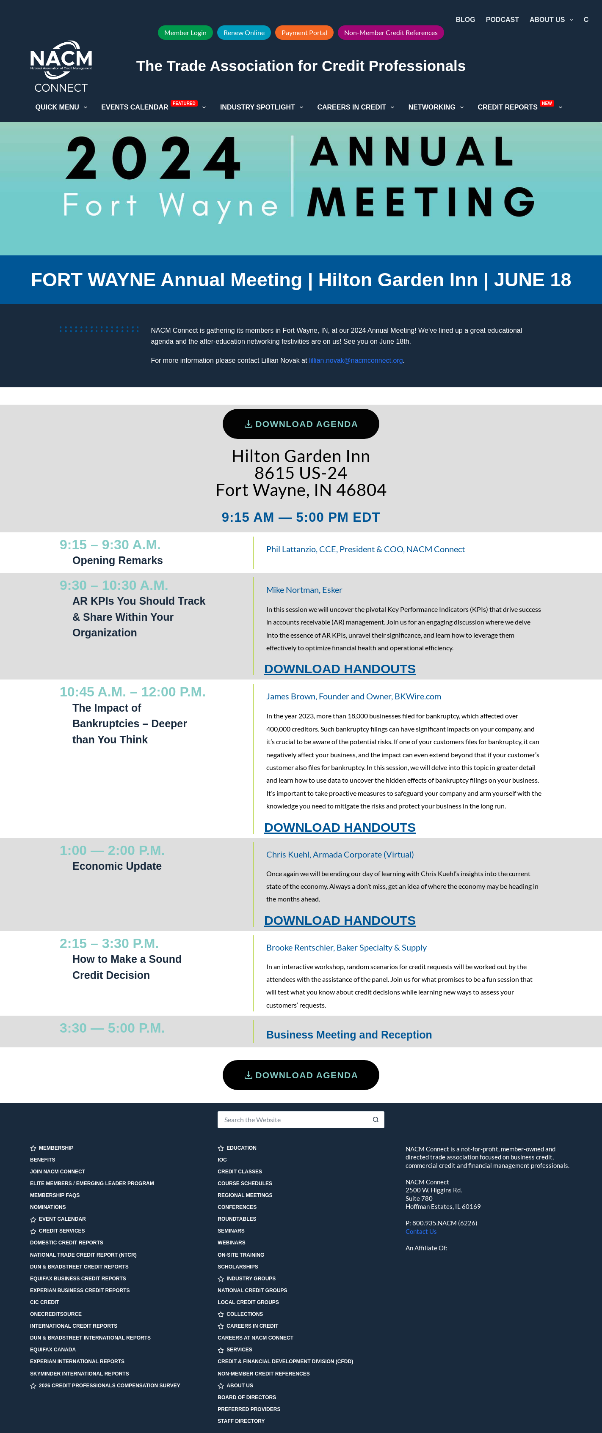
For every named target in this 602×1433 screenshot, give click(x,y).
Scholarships (238, 1267)
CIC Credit (44, 1302)
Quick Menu (63, 107)
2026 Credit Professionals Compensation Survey (105, 1386)
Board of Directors (247, 1397)
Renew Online (244, 32)
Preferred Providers (249, 1409)
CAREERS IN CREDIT (248, 1326)
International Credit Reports (73, 1326)
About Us (553, 20)
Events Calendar (155, 106)
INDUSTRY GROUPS (247, 1279)
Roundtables (237, 1219)
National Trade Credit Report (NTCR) (83, 1255)
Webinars (231, 1243)
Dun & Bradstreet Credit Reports (79, 1267)
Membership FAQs (55, 1195)
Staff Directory (241, 1421)
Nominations (48, 1207)
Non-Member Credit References (391, 32)
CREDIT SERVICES (57, 1231)
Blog (465, 19)
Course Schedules (245, 1183)
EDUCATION (237, 1148)
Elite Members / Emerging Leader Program (92, 1183)
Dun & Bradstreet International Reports (90, 1338)
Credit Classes (240, 1172)
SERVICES (235, 1350)
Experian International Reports (77, 1362)
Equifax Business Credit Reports (78, 1279)
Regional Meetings (245, 1195)
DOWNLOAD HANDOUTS (340, 669)
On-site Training (241, 1255)
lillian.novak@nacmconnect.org (356, 360)
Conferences (237, 1207)
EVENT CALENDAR (58, 1219)
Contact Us (421, 1231)
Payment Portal (304, 32)
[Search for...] (292, 1119)
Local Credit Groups (248, 1302)
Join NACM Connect (57, 1172)
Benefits (42, 1160)
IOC (222, 1160)
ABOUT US (235, 1386)
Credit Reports (522, 106)
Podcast (502, 19)
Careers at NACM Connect (255, 1338)
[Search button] (375, 1119)
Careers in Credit (357, 107)
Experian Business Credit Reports (80, 1290)
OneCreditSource (56, 1314)
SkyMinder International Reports (79, 1374)
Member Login (185, 32)
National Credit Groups (252, 1290)
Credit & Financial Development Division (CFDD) (285, 1362)
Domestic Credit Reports (66, 1243)
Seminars (231, 1231)
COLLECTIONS (240, 1314)
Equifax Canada (53, 1350)
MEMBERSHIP (51, 1148)
